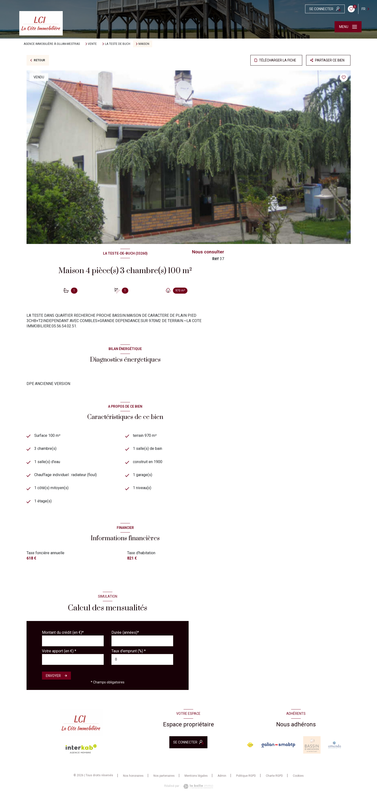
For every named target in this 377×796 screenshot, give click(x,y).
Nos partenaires (164, 775)
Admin (222, 775)
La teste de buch (117, 43)
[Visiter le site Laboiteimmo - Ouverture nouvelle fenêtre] (197, 786)
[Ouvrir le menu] (348, 26)
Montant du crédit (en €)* (63, 632)
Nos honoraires (133, 775)
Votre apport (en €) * (59, 651)
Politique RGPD (246, 775)
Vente (92, 43)
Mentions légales (196, 775)
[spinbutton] (142, 659)
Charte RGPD (274, 775)
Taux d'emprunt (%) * (128, 651)
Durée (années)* (125, 632)
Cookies (298, 775)
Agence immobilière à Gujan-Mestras (52, 44)
